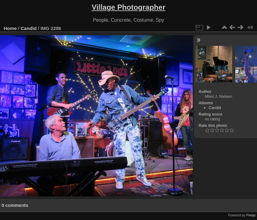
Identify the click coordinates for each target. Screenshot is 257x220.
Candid (29, 28)
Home (10, 28)
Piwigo (251, 215)
